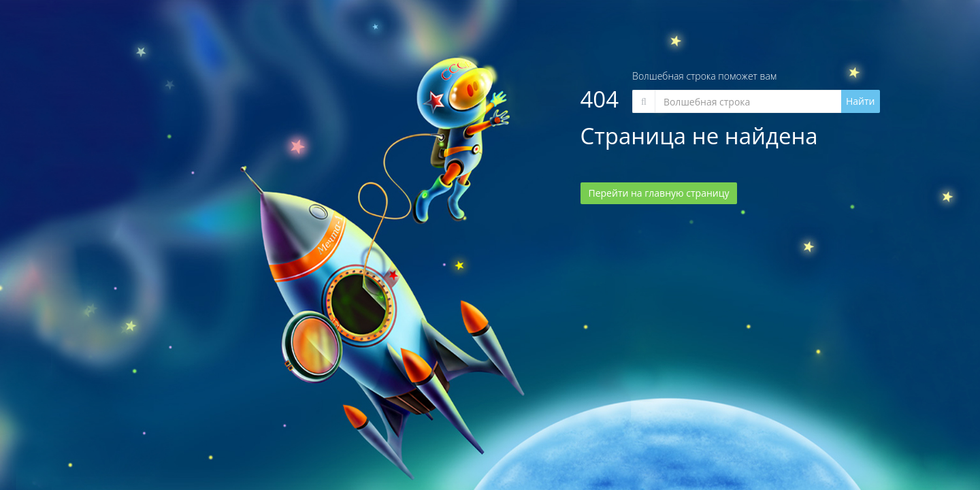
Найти (860, 101)
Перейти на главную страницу (659, 192)
